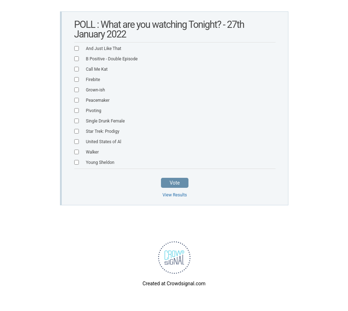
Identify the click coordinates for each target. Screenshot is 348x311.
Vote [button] (175, 183)
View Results (174, 194)
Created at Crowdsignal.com (173, 283)
